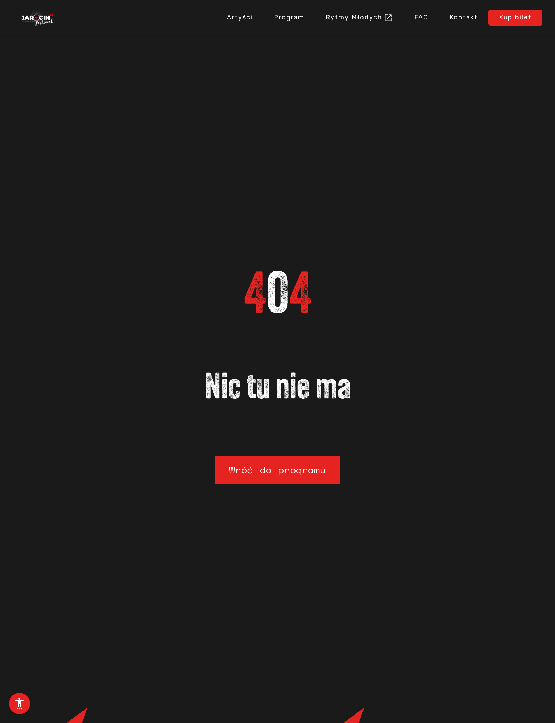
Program (289, 17)
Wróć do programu (277, 470)
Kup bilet (515, 17)
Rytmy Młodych (354, 17)
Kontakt (464, 17)
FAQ (421, 17)
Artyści (240, 17)
